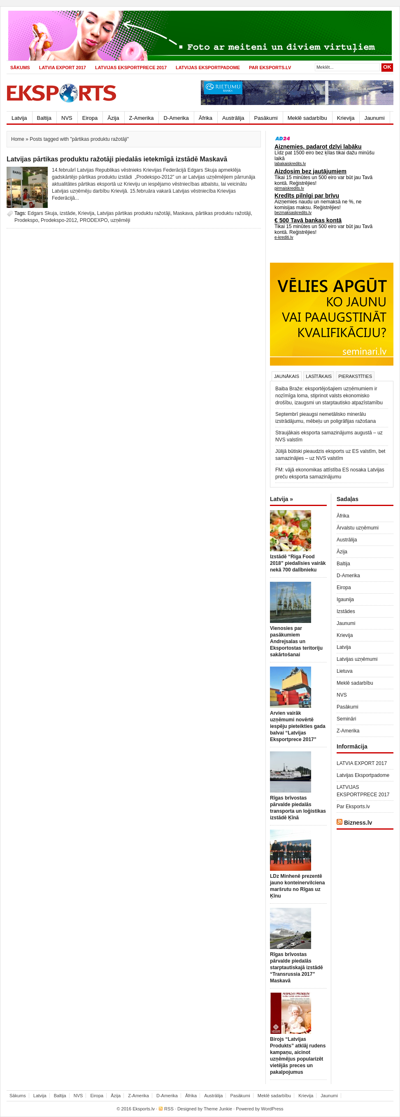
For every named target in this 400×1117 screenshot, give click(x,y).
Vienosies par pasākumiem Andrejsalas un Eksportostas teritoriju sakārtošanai (296, 641)
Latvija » (281, 499)
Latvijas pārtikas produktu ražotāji (133, 213)
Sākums (20, 67)
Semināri (346, 719)
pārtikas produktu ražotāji (223, 213)
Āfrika (205, 118)
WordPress (272, 1108)
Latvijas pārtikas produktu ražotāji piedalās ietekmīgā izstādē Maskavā (117, 159)
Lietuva (345, 671)
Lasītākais (319, 376)
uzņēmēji (120, 220)
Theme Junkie (218, 1108)
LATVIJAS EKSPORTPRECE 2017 (131, 67)
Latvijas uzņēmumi (357, 659)
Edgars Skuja (42, 213)
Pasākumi (266, 118)
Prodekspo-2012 (59, 220)
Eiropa (90, 118)
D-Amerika (175, 118)
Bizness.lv (358, 822)
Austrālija (233, 118)
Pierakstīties (355, 376)
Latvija (19, 118)
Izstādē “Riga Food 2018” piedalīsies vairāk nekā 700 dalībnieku (298, 563)
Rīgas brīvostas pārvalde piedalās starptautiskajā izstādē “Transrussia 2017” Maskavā (296, 967)
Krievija (346, 118)
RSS (169, 1108)
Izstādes (346, 611)
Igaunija (345, 599)
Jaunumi (374, 118)
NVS (66, 118)
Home (17, 139)
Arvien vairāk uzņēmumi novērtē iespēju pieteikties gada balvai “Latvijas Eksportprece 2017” (298, 726)
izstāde (67, 213)
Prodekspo (26, 220)
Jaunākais (286, 376)
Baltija (44, 118)
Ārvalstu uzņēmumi (358, 528)
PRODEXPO (94, 220)
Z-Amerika (141, 118)
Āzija (113, 118)
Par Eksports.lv (270, 67)
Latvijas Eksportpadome (208, 67)
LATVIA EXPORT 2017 (62, 67)
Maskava (183, 213)
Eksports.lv (144, 1108)
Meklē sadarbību (307, 118)
